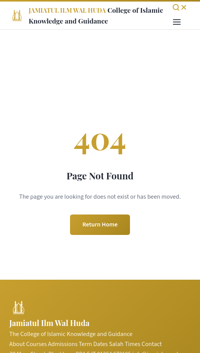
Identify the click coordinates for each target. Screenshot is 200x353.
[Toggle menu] (177, 22)
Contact (152, 344)
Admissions (62, 344)
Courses (36, 344)
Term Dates (93, 344)
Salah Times (124, 344)
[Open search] (180, 7)
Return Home (100, 224)
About (17, 344)
